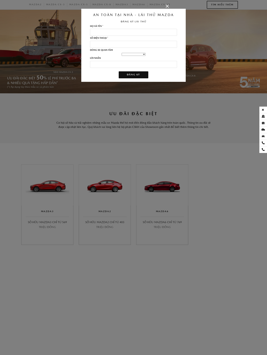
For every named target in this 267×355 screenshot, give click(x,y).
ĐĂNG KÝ (133, 75)
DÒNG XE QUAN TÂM (101, 50)
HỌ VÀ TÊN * (96, 26)
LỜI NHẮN (95, 58)
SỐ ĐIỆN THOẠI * (99, 38)
